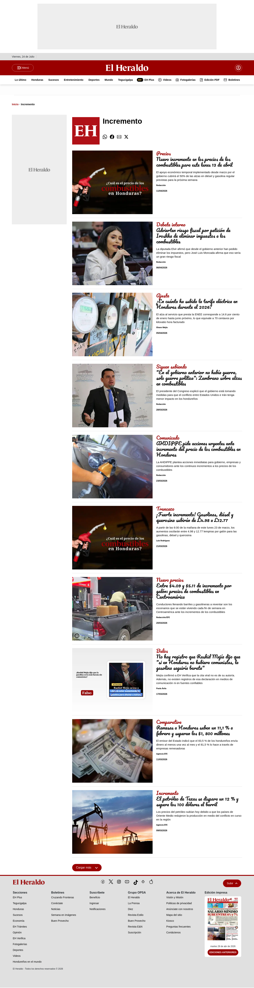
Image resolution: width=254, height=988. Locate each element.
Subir (232, 883)
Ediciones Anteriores (222, 953)
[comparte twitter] (126, 137)
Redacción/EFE (163, 618)
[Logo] (127, 67)
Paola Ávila (161, 689)
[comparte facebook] (112, 137)
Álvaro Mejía (162, 328)
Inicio (15, 104)
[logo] (30, 882)
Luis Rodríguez (163, 541)
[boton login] (238, 68)
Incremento (28, 104)
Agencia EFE (161, 754)
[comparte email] (119, 137)
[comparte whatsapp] (105, 137)
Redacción (161, 186)
